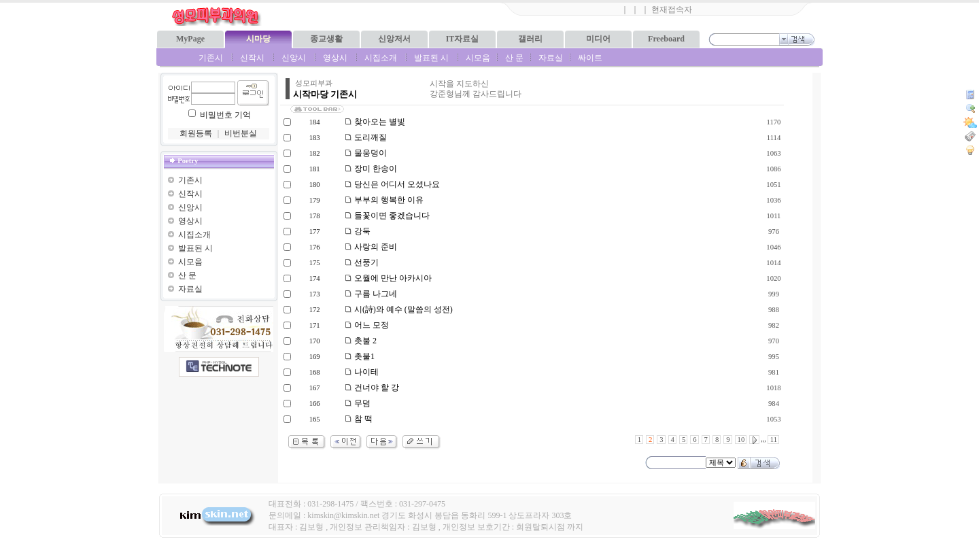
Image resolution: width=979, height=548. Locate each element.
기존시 (211, 58)
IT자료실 (462, 39)
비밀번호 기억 (225, 115)
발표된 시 (431, 58)
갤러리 (530, 39)
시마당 (258, 39)
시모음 (478, 58)
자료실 (550, 58)
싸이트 (590, 58)
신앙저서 (394, 39)
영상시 (335, 58)
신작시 (252, 58)
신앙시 (293, 58)
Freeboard (666, 39)
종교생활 (326, 39)
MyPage (190, 39)
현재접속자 (671, 9)
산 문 (514, 58)
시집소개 (380, 58)
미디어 (598, 39)
